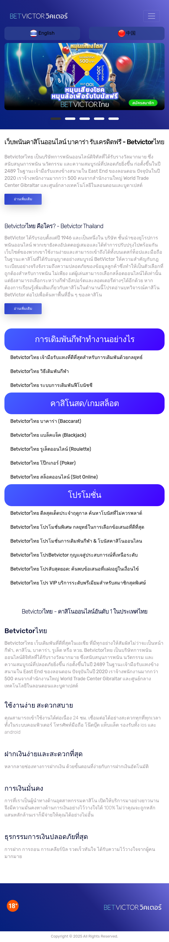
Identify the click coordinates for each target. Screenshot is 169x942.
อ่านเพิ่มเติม (23, 199)
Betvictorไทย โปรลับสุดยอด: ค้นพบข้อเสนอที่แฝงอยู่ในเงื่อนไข (74, 569)
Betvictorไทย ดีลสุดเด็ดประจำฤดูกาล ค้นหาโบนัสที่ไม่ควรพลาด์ (76, 513)
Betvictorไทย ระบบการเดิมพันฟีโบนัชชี (51, 385)
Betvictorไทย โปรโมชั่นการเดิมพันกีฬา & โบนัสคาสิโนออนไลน (76, 541)
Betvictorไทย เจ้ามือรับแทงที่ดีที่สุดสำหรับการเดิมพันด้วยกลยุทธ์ (76, 357)
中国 (127, 33)
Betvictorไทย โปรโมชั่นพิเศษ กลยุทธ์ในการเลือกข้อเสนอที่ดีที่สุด (77, 527)
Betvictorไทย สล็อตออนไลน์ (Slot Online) (54, 477)
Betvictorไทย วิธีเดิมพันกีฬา (39, 371)
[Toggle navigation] (151, 16)
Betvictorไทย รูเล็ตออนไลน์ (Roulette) (50, 449)
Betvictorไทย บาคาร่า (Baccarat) (45, 421)
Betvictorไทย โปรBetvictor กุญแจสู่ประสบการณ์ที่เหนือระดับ (74, 555)
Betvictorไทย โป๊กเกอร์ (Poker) (43, 463)
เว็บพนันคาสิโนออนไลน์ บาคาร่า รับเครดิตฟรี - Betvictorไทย (84, 142)
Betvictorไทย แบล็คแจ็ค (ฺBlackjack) (48, 435)
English (42, 33)
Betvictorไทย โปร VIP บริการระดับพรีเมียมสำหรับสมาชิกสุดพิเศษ (78, 583)
